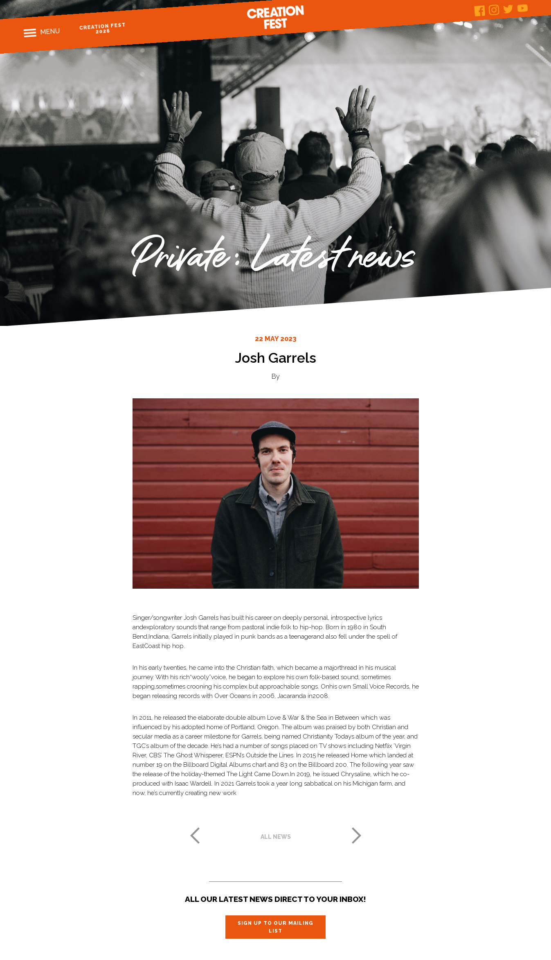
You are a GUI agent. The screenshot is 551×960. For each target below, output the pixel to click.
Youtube (522, 8)
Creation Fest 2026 (102, 28)
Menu (50, 31)
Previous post (195, 835)
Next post (357, 835)
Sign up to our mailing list (275, 926)
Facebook (479, 10)
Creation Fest (276, 17)
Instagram (493, 10)
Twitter (508, 8)
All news (276, 837)
